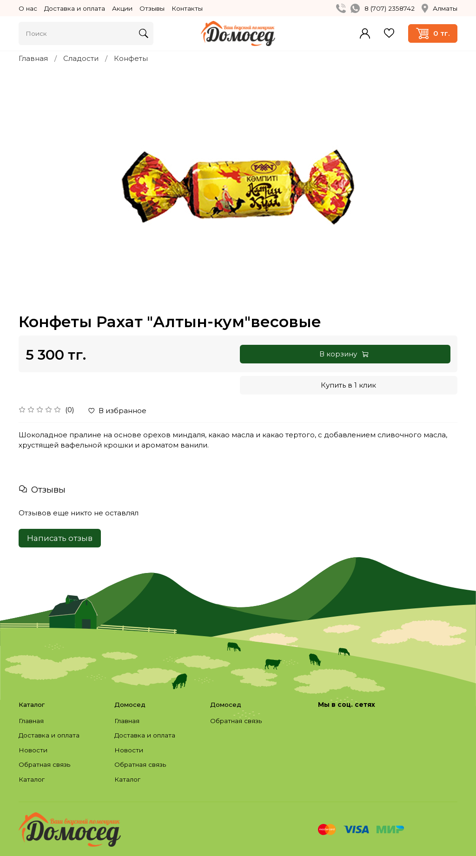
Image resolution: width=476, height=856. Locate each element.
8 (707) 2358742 (389, 8)
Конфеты (131, 58)
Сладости (81, 58)
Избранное (389, 33)
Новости (33, 750)
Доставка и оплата (74, 8)
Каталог (32, 779)
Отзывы (152, 8)
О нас (28, 8)
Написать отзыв (60, 538)
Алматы (439, 8)
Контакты (187, 8)
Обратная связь (44, 764)
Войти (365, 33)
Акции (122, 8)
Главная (33, 58)
